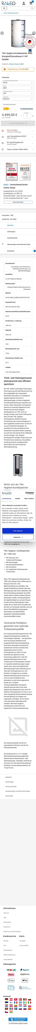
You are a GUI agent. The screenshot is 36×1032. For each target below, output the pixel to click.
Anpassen (18, 537)
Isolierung (5, 97)
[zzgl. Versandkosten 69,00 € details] (32, 137)
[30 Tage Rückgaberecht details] (32, 143)
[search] (18, 8)
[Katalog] (4, 8)
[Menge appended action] (33, 116)
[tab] (18, 225)
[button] (23, 3)
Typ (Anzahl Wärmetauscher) (10, 80)
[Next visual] (34, 33)
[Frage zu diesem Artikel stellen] (32, 149)
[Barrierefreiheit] (18, 1019)
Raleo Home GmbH (17, 64)
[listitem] (18, 131)
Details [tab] (17, 498)
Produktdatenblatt (26, 109)
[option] (18, 777)
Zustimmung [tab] (6, 498)
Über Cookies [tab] (29, 498)
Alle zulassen (18, 531)
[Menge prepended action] (21, 116)
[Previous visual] (2, 33)
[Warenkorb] (30, 3)
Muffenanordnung (7, 91)
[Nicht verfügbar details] (32, 131)
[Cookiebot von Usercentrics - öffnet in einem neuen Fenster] (25, 493)
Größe (4, 86)
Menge (26, 113)
